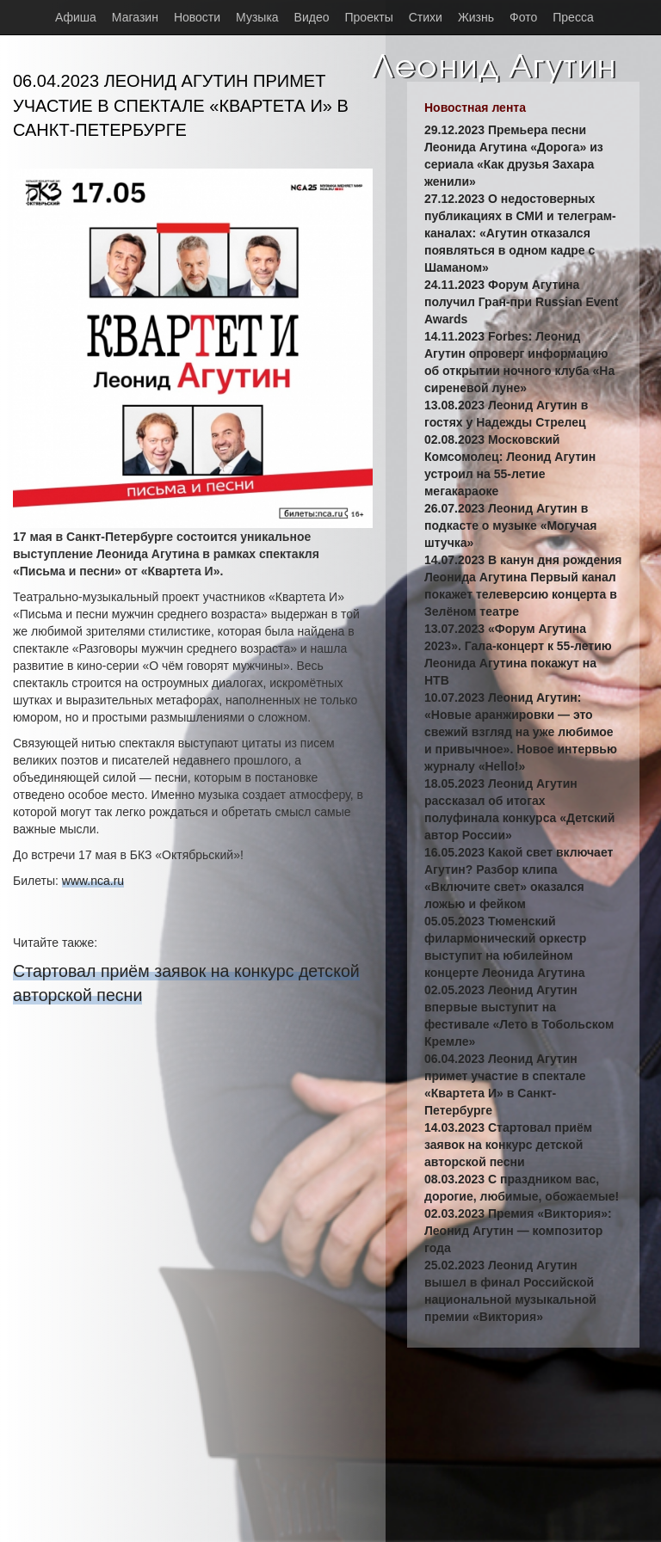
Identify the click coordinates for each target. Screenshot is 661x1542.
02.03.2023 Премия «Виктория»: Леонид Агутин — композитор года (518, 1231)
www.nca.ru (93, 881)
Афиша (75, 17)
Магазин (135, 17)
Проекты (369, 17)
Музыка (257, 17)
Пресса (573, 17)
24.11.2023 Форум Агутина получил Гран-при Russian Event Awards (521, 302)
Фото (523, 17)
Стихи (425, 17)
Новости (197, 17)
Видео (312, 17)
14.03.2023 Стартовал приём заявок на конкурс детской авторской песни (508, 1145)
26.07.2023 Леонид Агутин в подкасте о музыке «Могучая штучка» (510, 525)
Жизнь (476, 17)
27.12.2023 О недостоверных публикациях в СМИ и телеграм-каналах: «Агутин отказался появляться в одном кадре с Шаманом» (520, 233)
